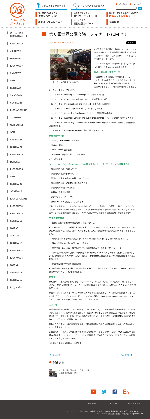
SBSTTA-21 (16, 147)
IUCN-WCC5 (16, 258)
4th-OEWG (15, 51)
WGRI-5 (14, 228)
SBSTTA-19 (16, 191)
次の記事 (127, 355)
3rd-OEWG (15, 73)
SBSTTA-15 (16, 280)
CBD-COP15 (16, 44)
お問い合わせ (92, 403)
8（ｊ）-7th (16, 287)
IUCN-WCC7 (16, 66)
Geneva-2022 (17, 58)
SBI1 (12, 176)
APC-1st (14, 236)
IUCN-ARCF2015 (18, 199)
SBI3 (12, 80)
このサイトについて (113, 403)
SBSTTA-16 (16, 272)
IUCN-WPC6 (16, 206)
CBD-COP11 (16, 250)
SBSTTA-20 (16, 184)
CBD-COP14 (16, 125)
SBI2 (12, 132)
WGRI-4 (14, 265)
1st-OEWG (15, 117)
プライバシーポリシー (133, 403)
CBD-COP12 (16, 213)
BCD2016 (15, 162)
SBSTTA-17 (16, 243)
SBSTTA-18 (16, 221)
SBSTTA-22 (16, 140)
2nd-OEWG (16, 95)
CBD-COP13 (16, 154)
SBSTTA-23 (16, 103)
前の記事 (54, 355)
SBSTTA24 (15, 88)
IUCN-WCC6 (16, 169)
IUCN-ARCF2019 (18, 110)
